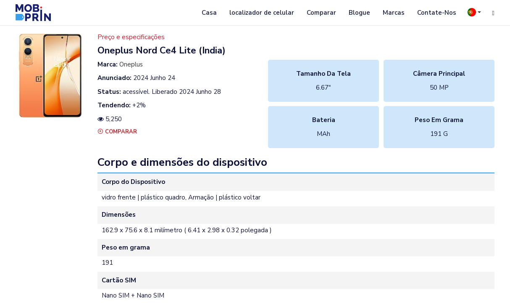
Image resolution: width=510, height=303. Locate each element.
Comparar (321, 12)
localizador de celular (261, 12)
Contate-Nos (436, 12)
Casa (209, 12)
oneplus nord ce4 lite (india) (161, 50)
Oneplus (131, 64)
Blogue (359, 12)
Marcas (394, 12)
